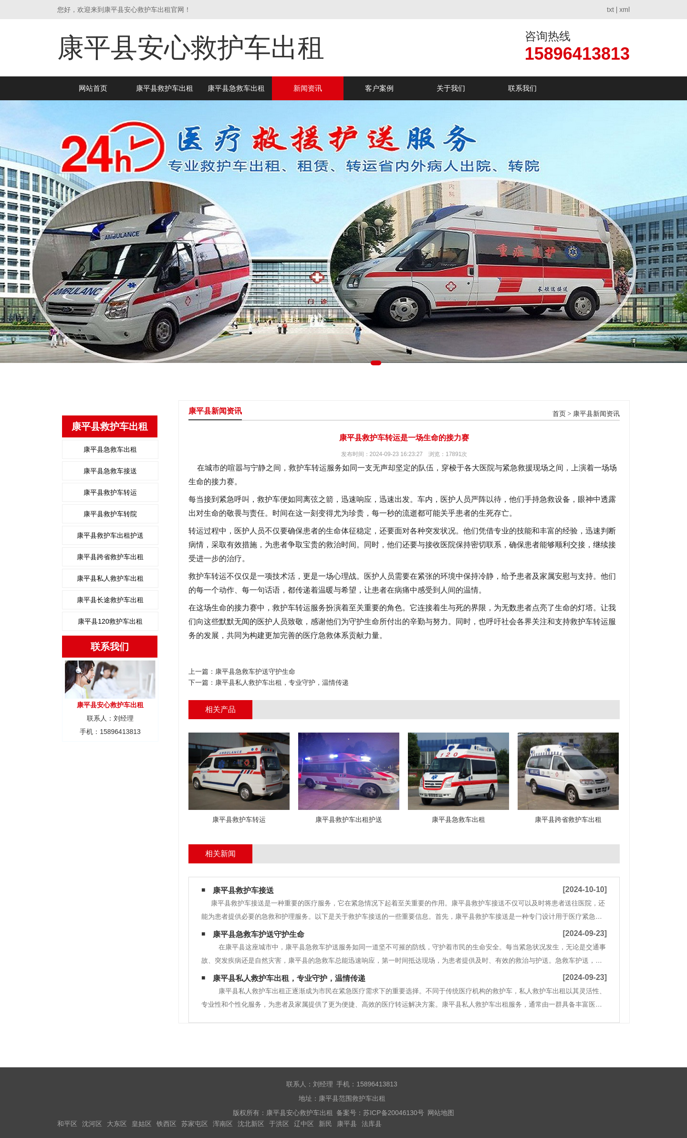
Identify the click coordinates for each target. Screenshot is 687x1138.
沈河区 (92, 1123)
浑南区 (223, 1123)
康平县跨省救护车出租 (110, 557)
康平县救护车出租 (164, 88)
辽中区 (304, 1123)
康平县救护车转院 (110, 514)
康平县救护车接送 (243, 890)
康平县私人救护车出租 (110, 578)
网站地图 (440, 1113)
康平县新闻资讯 (596, 413)
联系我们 (522, 88)
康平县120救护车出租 (110, 621)
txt (610, 9)
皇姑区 (142, 1123)
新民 (325, 1123)
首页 (559, 413)
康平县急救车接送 (110, 471)
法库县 (372, 1123)
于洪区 (279, 1123)
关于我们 (451, 88)
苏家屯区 (194, 1123)
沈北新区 (251, 1123)
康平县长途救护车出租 (110, 600)
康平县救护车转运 (110, 492)
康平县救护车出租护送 (110, 535)
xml (624, 9)
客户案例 (379, 88)
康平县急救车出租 (236, 88)
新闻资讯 (307, 88)
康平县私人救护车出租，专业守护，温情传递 (282, 682)
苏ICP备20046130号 (393, 1113)
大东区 (117, 1123)
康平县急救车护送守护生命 (255, 671)
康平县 (347, 1123)
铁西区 (166, 1123)
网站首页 (93, 88)
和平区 (67, 1123)
